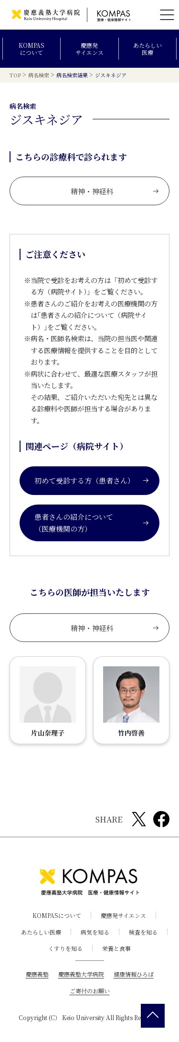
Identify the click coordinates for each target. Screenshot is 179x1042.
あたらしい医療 (147, 49)
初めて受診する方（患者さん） (91, 480)
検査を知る (143, 932)
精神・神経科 (115, 191)
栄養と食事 (116, 948)
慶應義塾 (37, 974)
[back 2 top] (153, 1016)
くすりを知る (65, 948)
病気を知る (95, 932)
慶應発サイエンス (89, 49)
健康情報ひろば (134, 974)
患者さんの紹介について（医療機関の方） (91, 523)
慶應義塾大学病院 (81, 974)
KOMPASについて (31, 49)
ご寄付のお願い (90, 991)
